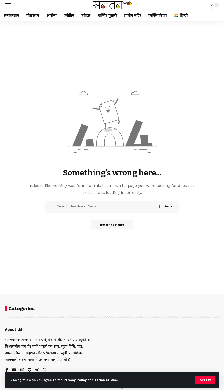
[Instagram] (22, 370)
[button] (205, 380)
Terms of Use (105, 380)
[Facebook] (7, 370)
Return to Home (112, 224)
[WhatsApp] (44, 370)
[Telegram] (37, 370)
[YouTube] (14, 370)
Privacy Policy (75, 380)
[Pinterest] (29, 370)
